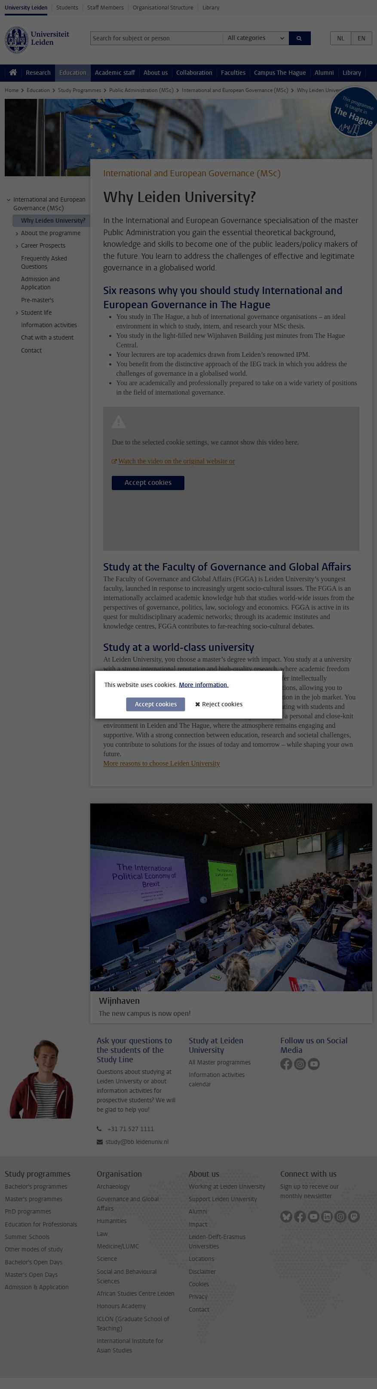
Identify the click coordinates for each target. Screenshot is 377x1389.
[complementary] (284, 1324)
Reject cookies (222, 704)
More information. (204, 685)
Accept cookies (156, 704)
